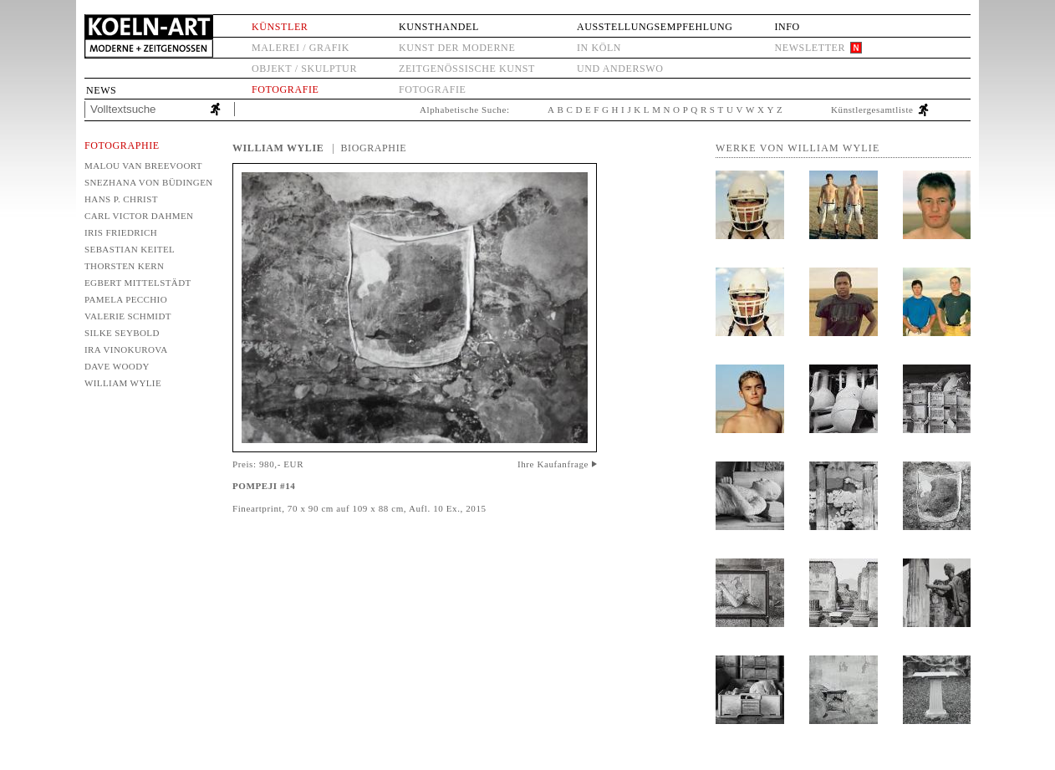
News (101, 90)
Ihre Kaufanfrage (553, 464)
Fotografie (285, 89)
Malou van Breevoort (143, 165)
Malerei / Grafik (300, 48)
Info (786, 27)
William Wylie (122, 383)
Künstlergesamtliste (872, 110)
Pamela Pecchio (125, 299)
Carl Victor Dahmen (138, 216)
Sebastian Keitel (129, 249)
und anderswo (620, 68)
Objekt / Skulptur (304, 68)
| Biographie (369, 148)
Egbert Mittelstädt (137, 282)
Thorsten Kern (124, 266)
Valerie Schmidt (127, 316)
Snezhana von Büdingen (148, 182)
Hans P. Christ (121, 199)
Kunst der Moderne (457, 48)
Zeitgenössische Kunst (467, 68)
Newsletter (809, 48)
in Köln (599, 48)
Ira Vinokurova (126, 349)
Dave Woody (117, 366)
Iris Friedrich (120, 232)
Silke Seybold (122, 333)
